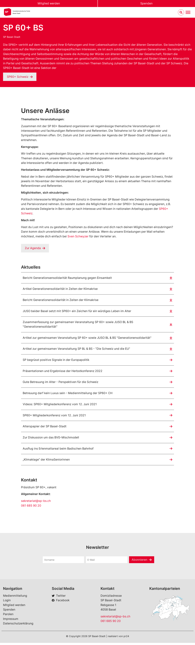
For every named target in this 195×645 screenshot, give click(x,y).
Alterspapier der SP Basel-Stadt (44, 428)
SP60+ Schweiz (68, 68)
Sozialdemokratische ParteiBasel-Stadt (21, 12)
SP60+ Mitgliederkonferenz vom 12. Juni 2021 (54, 417)
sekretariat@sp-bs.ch (36, 503)
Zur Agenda (33, 248)
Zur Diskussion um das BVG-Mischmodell (51, 439)
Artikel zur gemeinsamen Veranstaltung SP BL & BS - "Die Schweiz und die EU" (76, 350)
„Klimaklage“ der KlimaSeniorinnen (46, 461)
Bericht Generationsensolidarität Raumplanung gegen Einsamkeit (67, 278)
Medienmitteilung (15, 598)
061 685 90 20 (31, 507)
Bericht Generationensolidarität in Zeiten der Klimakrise (60, 300)
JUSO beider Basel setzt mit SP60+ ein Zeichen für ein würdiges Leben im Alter (77, 311)
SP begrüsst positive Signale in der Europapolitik (56, 361)
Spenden (146, 3)
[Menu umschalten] (188, 12)
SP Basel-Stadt (11, 36)
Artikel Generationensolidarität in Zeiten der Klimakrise (60, 289)
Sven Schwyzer (78, 236)
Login (7, 602)
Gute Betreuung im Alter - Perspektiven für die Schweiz (60, 383)
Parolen (8, 616)
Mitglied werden (49, 3)
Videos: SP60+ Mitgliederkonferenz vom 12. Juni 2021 (60, 405)
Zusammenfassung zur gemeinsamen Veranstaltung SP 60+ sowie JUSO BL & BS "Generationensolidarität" (78, 325)
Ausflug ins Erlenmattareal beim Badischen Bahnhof (58, 450)
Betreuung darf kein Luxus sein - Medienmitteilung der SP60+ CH (67, 394)
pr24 (126, 638)
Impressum (10, 621)
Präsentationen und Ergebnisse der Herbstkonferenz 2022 (62, 372)
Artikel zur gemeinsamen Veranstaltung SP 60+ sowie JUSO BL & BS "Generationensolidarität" (87, 338)
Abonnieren (139, 561)
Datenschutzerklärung (18, 625)
